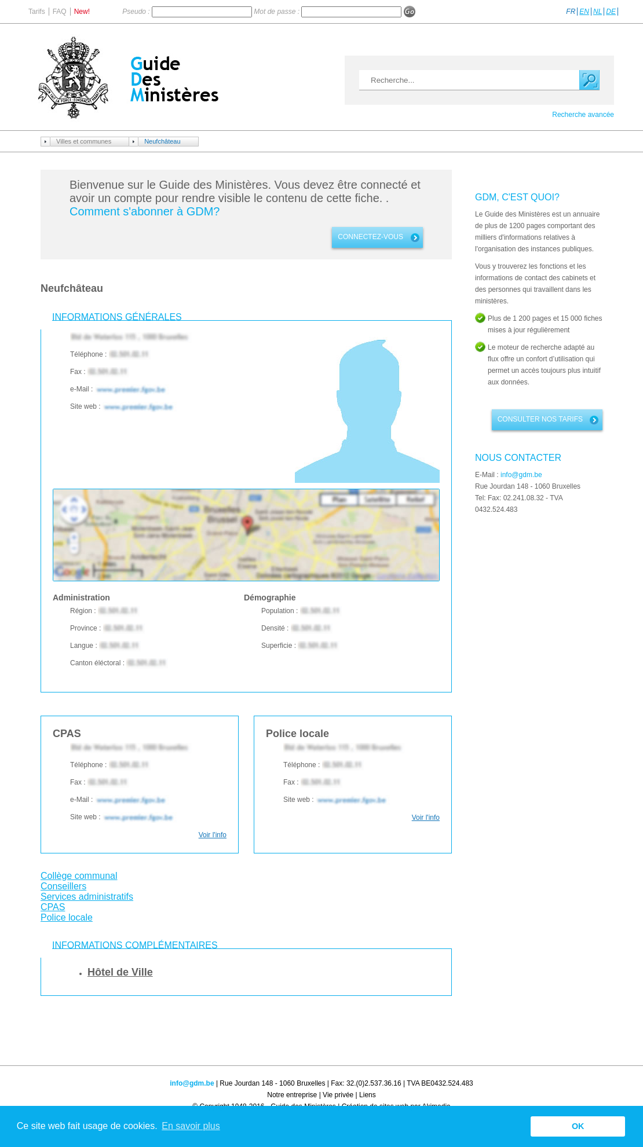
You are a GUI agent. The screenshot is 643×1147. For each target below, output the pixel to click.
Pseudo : (137, 12)
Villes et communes (83, 141)
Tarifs (36, 12)
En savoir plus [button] (191, 1126)
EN (584, 12)
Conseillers (63, 886)
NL (597, 12)
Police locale (67, 917)
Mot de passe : (277, 12)
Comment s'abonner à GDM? (145, 211)
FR (570, 12)
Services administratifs (87, 897)
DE (611, 12)
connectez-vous (370, 237)
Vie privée (338, 1095)
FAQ (60, 12)
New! (82, 12)
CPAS (53, 907)
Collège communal (79, 876)
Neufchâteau (162, 141)
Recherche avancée (583, 115)
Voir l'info (212, 835)
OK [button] (578, 1126)
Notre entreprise (292, 1095)
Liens (367, 1095)
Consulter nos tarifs (540, 419)
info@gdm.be (521, 475)
